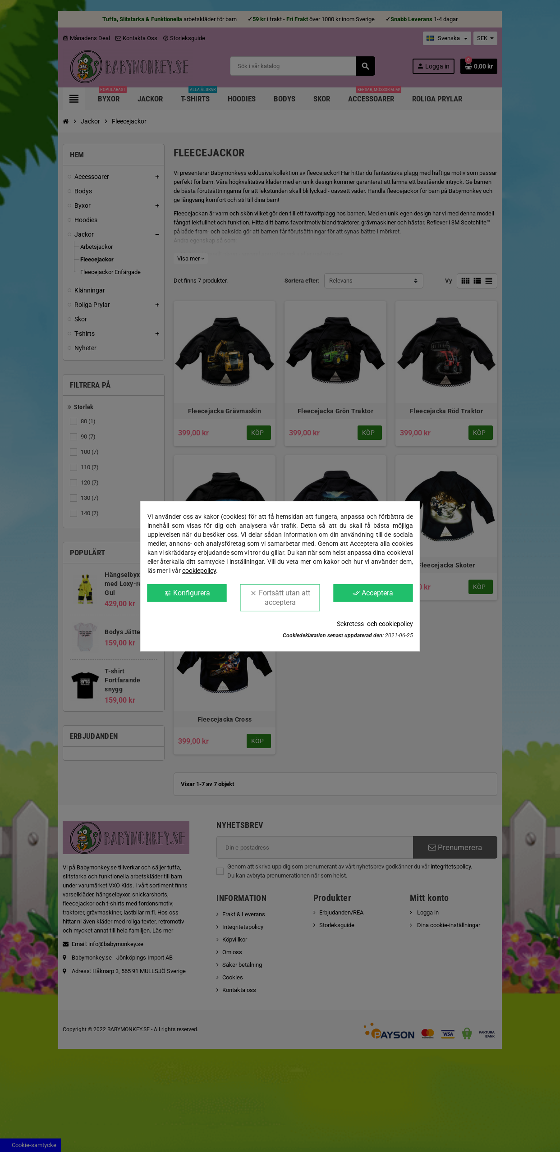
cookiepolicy (199, 570)
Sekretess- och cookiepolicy (375, 623)
